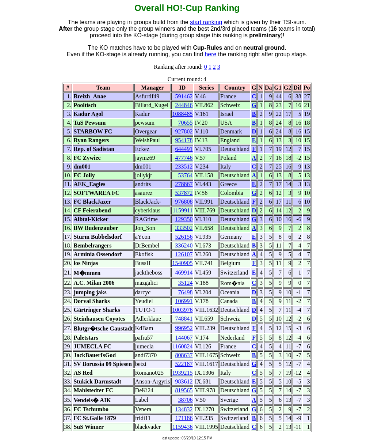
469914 (183, 272)
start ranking (206, 22)
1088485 (182, 114)
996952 (183, 328)
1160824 (182, 346)
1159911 (183, 210)
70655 (185, 123)
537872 (183, 193)
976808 (183, 202)
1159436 (182, 427)
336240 (183, 245)
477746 (183, 158)
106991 (183, 301)
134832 (183, 409)
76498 (185, 292)
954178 (183, 140)
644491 (183, 149)
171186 (183, 418)
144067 (183, 337)
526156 (183, 237)
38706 (185, 400)
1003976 (182, 310)
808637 (183, 355)
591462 (183, 96)
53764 (185, 175)
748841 (183, 318)
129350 (183, 219)
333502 (183, 228)
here (210, 54)
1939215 (182, 373)
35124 (185, 283)
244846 (183, 105)
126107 (183, 254)
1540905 (182, 263)
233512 (183, 166)
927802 (183, 131)
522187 (183, 364)
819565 (183, 390)
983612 (183, 381)
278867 (183, 184)
